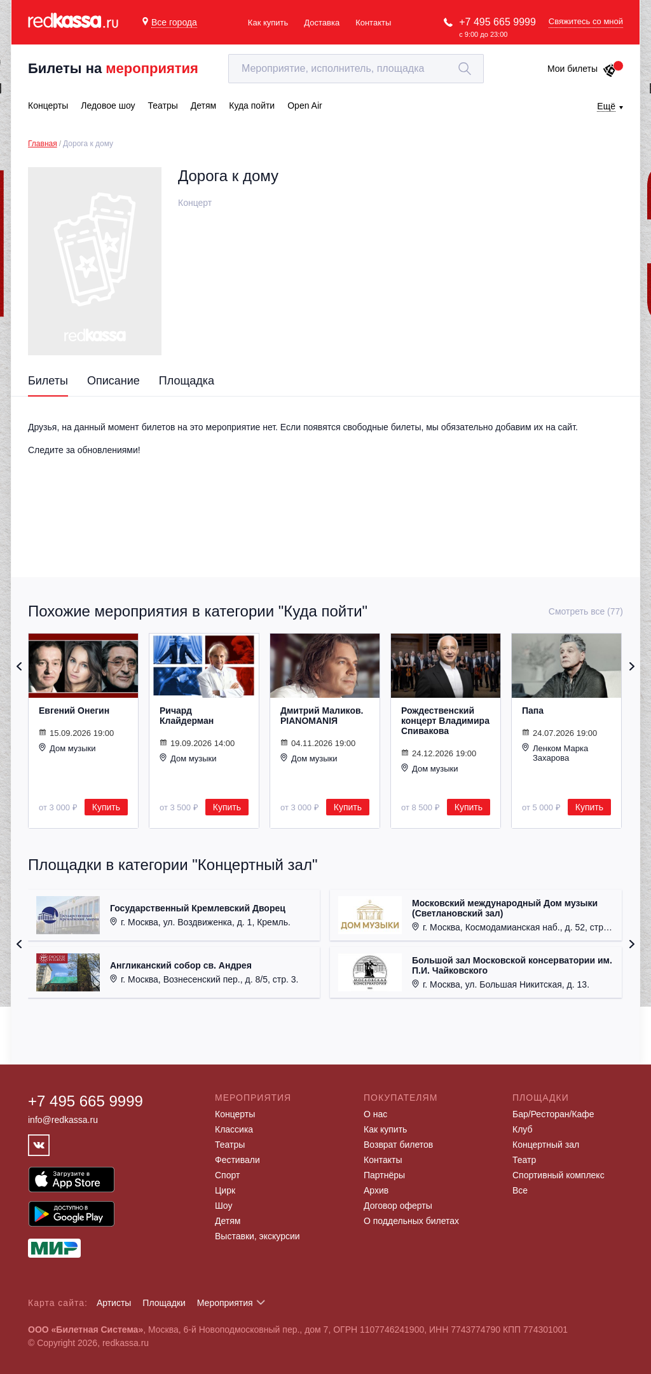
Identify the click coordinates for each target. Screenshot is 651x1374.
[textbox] (356, 68)
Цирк (225, 1190)
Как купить (268, 22)
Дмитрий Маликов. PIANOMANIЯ (321, 715)
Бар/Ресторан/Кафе (553, 1114)
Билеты (48, 380)
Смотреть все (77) (586, 611)
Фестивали (237, 1160)
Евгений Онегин (74, 710)
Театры (230, 1144)
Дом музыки (67, 748)
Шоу (223, 1206)
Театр (524, 1160)
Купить (106, 807)
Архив (376, 1190)
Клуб (522, 1129)
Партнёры (384, 1175)
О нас (375, 1114)
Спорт (227, 1175)
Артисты (114, 1303)
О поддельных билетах (411, 1221)
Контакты (373, 22)
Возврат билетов (398, 1144)
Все (520, 1190)
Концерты (235, 1114)
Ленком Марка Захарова (555, 753)
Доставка (321, 22)
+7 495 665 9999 (497, 22)
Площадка (186, 380)
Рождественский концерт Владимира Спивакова (445, 720)
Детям (227, 1221)
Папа (533, 710)
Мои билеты (582, 68)
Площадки (164, 1303)
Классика (234, 1129)
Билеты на (113, 68)
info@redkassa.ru (63, 1120)
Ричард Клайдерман (187, 715)
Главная (42, 143)
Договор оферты (398, 1206)
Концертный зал (545, 1144)
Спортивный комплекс (558, 1175)
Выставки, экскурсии (257, 1236)
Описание (113, 380)
